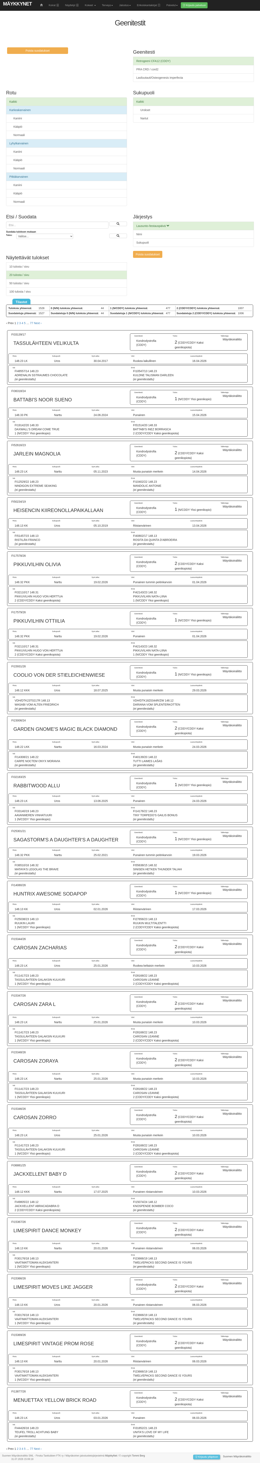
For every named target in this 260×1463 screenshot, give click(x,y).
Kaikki (13, 101)
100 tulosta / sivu (20, 291)
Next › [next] (37, 323)
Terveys (107, 5)
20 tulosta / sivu (19, 275)
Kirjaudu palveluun (194, 5)
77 (31, 323)
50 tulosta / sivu (19, 283)
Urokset (145, 110)
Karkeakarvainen (20, 110)
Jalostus (125, 5)
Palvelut (172, 5)
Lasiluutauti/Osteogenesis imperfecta (159, 77)
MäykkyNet (17, 4)
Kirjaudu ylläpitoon (206, 1456)
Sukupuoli (142, 242)
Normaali (19, 135)
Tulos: (9, 235)
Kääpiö (17, 126)
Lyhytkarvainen (18, 143)
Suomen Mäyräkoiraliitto (237, 1456)
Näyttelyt (72, 5)
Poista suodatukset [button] (38, 50)
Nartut (144, 118)
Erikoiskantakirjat (148, 5)
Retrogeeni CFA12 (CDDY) (153, 61)
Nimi (139, 234)
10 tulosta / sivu (19, 266)
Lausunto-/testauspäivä (152, 226)
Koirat (54, 5)
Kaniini (17, 118)
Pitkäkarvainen (18, 176)
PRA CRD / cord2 (147, 69)
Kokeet (90, 5)
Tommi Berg (138, 1455)
